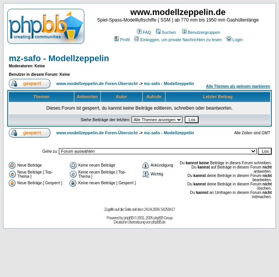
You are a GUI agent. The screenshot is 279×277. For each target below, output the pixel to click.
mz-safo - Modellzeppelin (59, 58)
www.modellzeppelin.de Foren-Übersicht (97, 83)
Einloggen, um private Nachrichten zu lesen (178, 39)
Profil (122, 39)
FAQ (144, 32)
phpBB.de (158, 222)
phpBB (129, 218)
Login (235, 39)
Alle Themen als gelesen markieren (238, 86)
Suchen (166, 32)
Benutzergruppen (201, 32)
